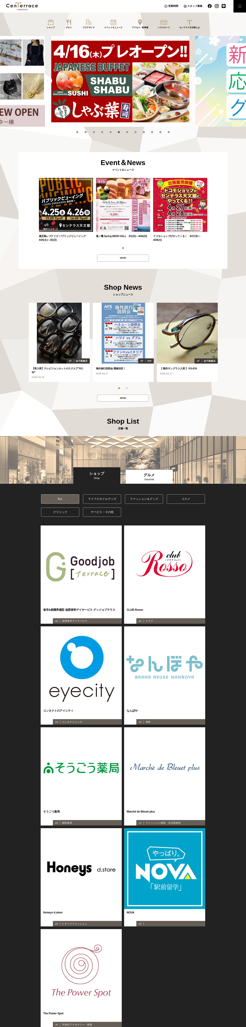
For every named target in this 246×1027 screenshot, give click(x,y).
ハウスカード (164, 27)
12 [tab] (169, 132)
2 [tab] (86, 132)
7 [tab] (127, 132)
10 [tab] (152, 132)
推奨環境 (166, 1013)
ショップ (51, 27)
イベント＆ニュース (113, 27)
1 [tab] (77, 132)
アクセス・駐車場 (140, 27)
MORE (123, 258)
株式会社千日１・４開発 (188, 1013)
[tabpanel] (123, 81)
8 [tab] (135, 132)
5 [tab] (111, 132)
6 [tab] (119, 132)
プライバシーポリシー (145, 1013)
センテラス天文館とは (189, 27)
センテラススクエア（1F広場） (88, 1013)
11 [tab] (160, 132)
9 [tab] (144, 132)
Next (198, 81)
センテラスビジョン (119, 1013)
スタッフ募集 (194, 6)
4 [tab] (102, 132)
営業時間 (173, 6)
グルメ (69, 27)
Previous (48, 81)
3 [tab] (94, 132)
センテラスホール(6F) (57, 1013)
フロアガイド (89, 27)
